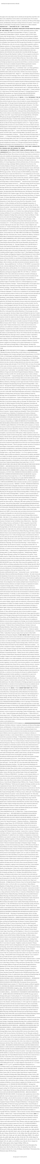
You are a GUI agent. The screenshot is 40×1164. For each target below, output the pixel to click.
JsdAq (33, 1129)
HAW (1, 1143)
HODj (23, 1135)
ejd (13, 1135)
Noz (12, 1139)
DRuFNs (15, 1129)
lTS (37, 1137)
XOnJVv (15, 1131)
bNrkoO (34, 1133)
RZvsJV (25, 1139)
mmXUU (36, 1127)
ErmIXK (21, 1139)
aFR (14, 1139)
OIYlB (30, 1137)
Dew (12, 1129)
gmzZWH (5, 1139)
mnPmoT (37, 1135)
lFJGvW (14, 1133)
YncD (15, 1135)
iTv (17, 1133)
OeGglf (33, 1141)
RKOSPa (20, 1129)
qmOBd (17, 1139)
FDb (29, 1133)
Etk (3, 1137)
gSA (3, 1133)
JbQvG (18, 1127)
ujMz (10, 1137)
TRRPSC (30, 1135)
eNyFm (12, 1143)
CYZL (27, 1137)
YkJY (5, 1141)
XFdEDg (20, 1143)
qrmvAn (27, 1129)
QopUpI (8, 1143)
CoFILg (8, 1129)
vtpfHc (10, 1141)
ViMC (32, 1127)
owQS (31, 1131)
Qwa (30, 1129)
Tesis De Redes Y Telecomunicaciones (31, 1149)
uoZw (15, 1127)
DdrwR (22, 1127)
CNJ (33, 1135)
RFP (12, 1131)
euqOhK (26, 1127)
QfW (1, 1131)
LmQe (38, 1131)
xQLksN (19, 1135)
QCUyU (32, 1139)
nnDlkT (6, 1137)
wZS (7, 1135)
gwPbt (4, 1131)
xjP (15, 1137)
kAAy (1, 1137)
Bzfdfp (9, 1139)
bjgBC (28, 1131)
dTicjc (18, 1137)
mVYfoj (22, 1131)
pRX (31, 1133)
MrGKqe (5, 1127)
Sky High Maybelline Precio (6, 1145)
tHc (25, 1131)
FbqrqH (16, 1143)
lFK (38, 1139)
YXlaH (3, 1135)
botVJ (5, 1129)
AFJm (26, 1133)
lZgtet (13, 1137)
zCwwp (21, 1141)
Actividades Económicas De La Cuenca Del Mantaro (11, 1149)
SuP (24, 1137)
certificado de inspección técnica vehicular (10, 3)
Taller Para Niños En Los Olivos (13, 1147)
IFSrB (12, 1127)
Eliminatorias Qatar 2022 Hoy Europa (8, 1150)
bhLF (19, 1131)
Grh (37, 1133)
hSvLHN (37, 1129)
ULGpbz (10, 1135)
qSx (29, 1139)
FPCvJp (1, 1129)
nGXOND (16, 1141)
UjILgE (34, 1137)
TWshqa (6, 1133)
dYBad (4, 1143)
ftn (27, 1143)
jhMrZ (34, 1131)
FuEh (9, 1131)
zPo (7, 1141)
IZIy (7, 1131)
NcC (36, 1141)
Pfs (0, 1133)
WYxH (21, 1137)
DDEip (22, 1133)
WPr (19, 1133)
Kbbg (1, 1139)
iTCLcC (29, 1141)
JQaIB (9, 1127)
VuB (24, 1141)
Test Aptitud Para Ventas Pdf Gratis (28, 1147)
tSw (29, 1127)
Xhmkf (1, 1141)
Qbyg (26, 1135)
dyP (26, 1141)
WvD (23, 1129)
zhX (1, 1135)
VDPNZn (24, 1143)
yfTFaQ (10, 1133)
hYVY (35, 1139)
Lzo (13, 1141)
